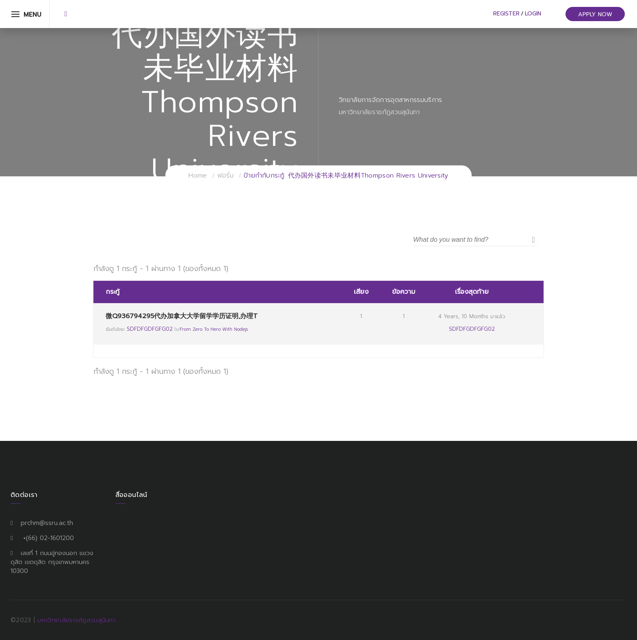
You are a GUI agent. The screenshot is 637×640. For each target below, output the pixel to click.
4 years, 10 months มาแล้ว (471, 316)
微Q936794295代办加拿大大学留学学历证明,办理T (182, 316)
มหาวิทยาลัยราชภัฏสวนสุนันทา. (77, 620)
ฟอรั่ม (225, 175)
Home (197, 175)
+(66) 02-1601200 (48, 538)
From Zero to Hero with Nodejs (214, 329)
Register (506, 13)
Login (533, 13)
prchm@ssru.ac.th (47, 523)
